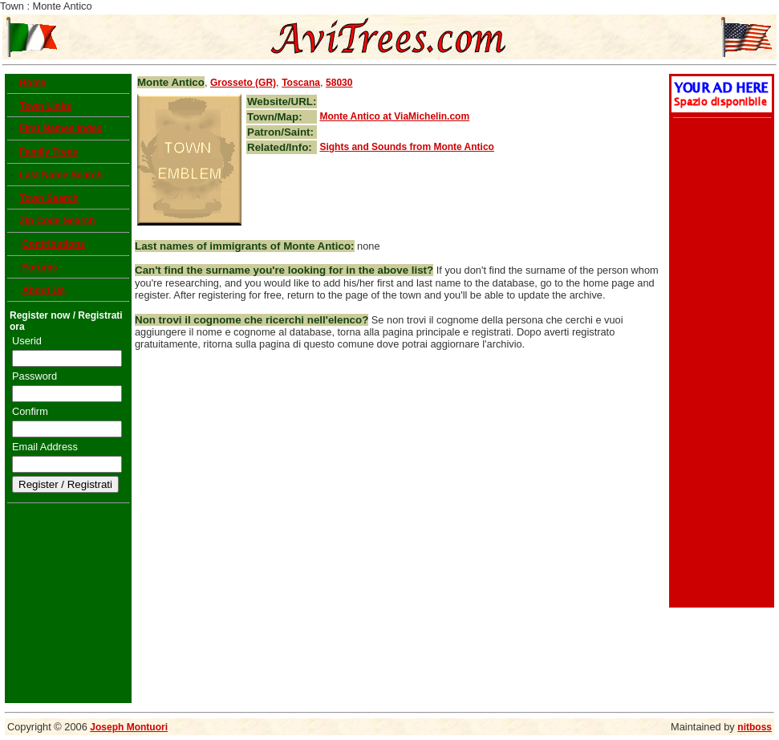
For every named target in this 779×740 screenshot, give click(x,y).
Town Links (45, 106)
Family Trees (48, 151)
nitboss (754, 727)
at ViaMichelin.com (394, 116)
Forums (39, 267)
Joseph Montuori (129, 727)
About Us (43, 290)
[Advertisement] (719, 364)
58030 (339, 82)
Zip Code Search (57, 220)
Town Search (49, 198)
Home (32, 82)
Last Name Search (61, 175)
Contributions (53, 244)
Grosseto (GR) (243, 82)
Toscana (301, 82)
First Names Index (60, 128)
